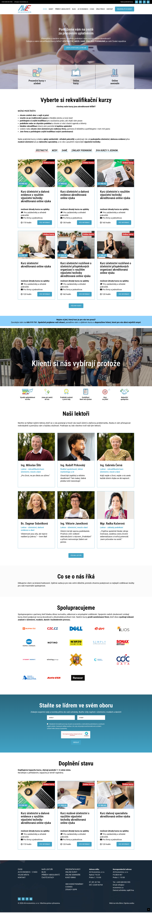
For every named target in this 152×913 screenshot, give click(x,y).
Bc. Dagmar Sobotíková (34, 523)
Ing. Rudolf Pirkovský (72, 465)
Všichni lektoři (76, 555)
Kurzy (51, 9)
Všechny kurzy (76, 306)
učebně (37, 83)
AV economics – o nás (86, 9)
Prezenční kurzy (37, 80)
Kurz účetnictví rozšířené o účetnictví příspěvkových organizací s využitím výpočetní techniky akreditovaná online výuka (75, 269)
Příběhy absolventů (62, 9)
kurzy (76, 83)
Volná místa (23, 875)
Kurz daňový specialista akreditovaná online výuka (115, 815)
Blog (74, 9)
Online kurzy (71, 873)
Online (76, 80)
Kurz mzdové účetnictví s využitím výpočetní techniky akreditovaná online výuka (74, 818)
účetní (108, 478)
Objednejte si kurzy (124, 9)
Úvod (45, 9)
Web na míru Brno (116, 904)
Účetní (63, 531)
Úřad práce (100, 9)
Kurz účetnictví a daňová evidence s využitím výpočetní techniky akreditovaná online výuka (36, 196)
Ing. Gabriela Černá (111, 465)
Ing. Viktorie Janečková (74, 523)
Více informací (44, 222)
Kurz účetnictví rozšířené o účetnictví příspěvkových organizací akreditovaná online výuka (115, 267)
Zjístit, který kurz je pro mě (76, 48)
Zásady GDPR (71, 890)
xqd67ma (130, 891)
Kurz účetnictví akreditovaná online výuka (36, 264)
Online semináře (72, 875)
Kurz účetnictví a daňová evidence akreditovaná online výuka (74, 195)
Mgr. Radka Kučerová (112, 523)
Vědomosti (25, 534)
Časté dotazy (48, 878)
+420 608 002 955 (6, 2)
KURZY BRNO (70, 878)
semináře (114, 83)
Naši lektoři (47, 870)
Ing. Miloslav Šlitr (31, 465)
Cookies (68, 887)
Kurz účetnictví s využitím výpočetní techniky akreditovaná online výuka (115, 195)
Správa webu (129, 904)
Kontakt (110, 9)
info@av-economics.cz (21, 2)
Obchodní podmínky (74, 885)
